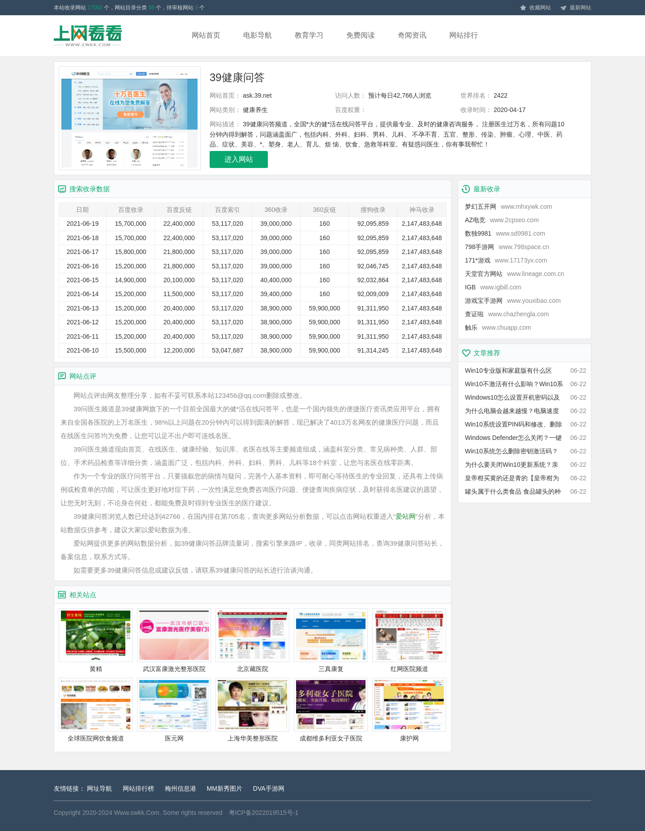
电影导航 (257, 35)
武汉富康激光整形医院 (174, 640)
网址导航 (99, 788)
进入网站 (238, 159)
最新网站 (575, 8)
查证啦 (507, 314)
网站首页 (206, 35)
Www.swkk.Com (136, 812)
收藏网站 (535, 8)
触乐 (498, 327)
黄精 (96, 640)
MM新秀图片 (224, 788)
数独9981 (505, 233)
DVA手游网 (268, 788)
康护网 (409, 710)
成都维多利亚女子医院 (331, 710)
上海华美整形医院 (252, 710)
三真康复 (331, 640)
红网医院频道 (409, 640)
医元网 (174, 710)
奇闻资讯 (412, 35)
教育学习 (309, 35)
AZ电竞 (502, 220)
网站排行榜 (138, 788)
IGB (493, 287)
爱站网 (406, 516)
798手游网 (507, 246)
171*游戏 (506, 260)
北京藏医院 (252, 640)
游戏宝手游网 (513, 300)
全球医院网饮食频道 (96, 710)
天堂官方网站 (514, 273)
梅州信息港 (180, 788)
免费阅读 (360, 35)
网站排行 (463, 35)
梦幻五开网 (508, 206)
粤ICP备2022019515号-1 (264, 812)
